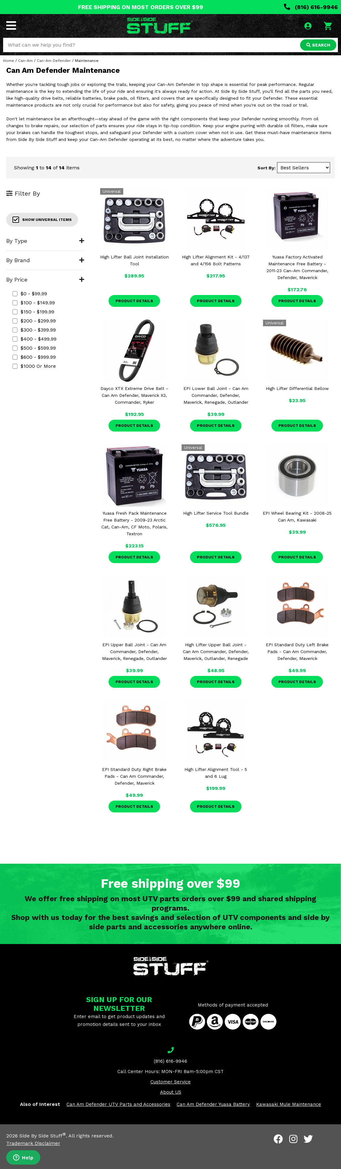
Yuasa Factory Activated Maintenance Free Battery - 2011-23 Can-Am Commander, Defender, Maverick (297, 267)
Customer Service (170, 1082)
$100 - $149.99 (33, 303)
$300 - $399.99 (34, 330)
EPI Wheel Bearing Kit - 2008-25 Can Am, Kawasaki (297, 516)
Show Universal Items (42, 219)
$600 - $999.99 (34, 357)
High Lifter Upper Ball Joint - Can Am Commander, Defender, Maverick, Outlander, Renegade (216, 651)
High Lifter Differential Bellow (297, 388)
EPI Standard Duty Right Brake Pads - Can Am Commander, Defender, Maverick (134, 776)
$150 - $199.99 (33, 312)
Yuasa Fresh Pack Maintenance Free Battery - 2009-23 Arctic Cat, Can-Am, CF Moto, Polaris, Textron (134, 523)
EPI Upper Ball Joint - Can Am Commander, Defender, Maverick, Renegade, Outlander (134, 651)
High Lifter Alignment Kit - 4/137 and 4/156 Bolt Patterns (216, 260)
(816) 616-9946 (311, 7)
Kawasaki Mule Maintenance (288, 1104)
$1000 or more (34, 366)
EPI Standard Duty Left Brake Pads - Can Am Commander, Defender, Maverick (297, 651)
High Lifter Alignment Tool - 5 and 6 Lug (215, 773)
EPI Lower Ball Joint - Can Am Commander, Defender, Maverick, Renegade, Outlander (215, 395)
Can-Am (25, 60)
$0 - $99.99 (29, 294)
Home (8, 60)
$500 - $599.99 (34, 348)
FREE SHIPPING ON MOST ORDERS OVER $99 (140, 7)
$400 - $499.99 (34, 339)
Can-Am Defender (54, 60)
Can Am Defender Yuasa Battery (213, 1104)
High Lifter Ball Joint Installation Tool (134, 260)
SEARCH (318, 44)
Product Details (134, 301)
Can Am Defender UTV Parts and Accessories (118, 1104)
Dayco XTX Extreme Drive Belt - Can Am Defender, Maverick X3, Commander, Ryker (134, 395)
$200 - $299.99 (34, 321)
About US (170, 1092)
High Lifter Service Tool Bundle (216, 513)
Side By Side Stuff (42, 1136)
